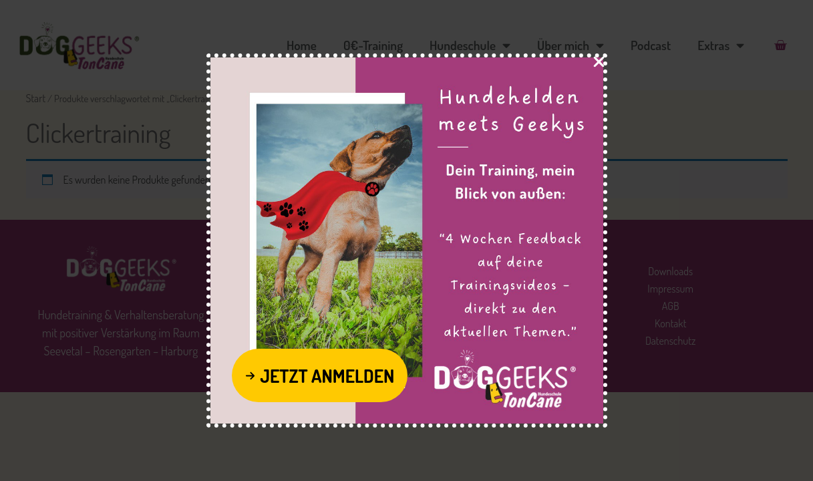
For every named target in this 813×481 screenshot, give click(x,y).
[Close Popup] (599, 63)
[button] (320, 376)
